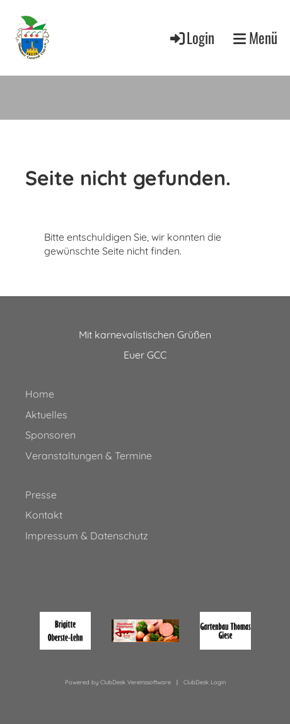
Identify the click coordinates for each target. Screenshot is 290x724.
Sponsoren (50, 434)
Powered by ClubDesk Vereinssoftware (118, 682)
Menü (255, 38)
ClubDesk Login (204, 682)
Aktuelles (46, 414)
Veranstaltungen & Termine (88, 455)
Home (39, 394)
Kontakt (43, 515)
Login (191, 38)
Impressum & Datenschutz (86, 535)
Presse (41, 494)
